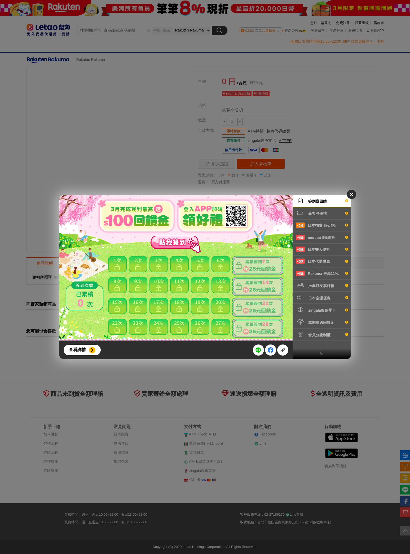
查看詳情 (77, 349)
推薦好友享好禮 (322, 285)
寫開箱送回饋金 (322, 322)
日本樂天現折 (322, 249)
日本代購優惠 (322, 261)
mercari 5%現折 (322, 237)
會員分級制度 (322, 334)
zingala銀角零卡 (322, 309)
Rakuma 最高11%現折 (322, 273)
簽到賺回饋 (322, 200)
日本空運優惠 (322, 297)
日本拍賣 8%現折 (322, 225)
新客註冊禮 (322, 213)
